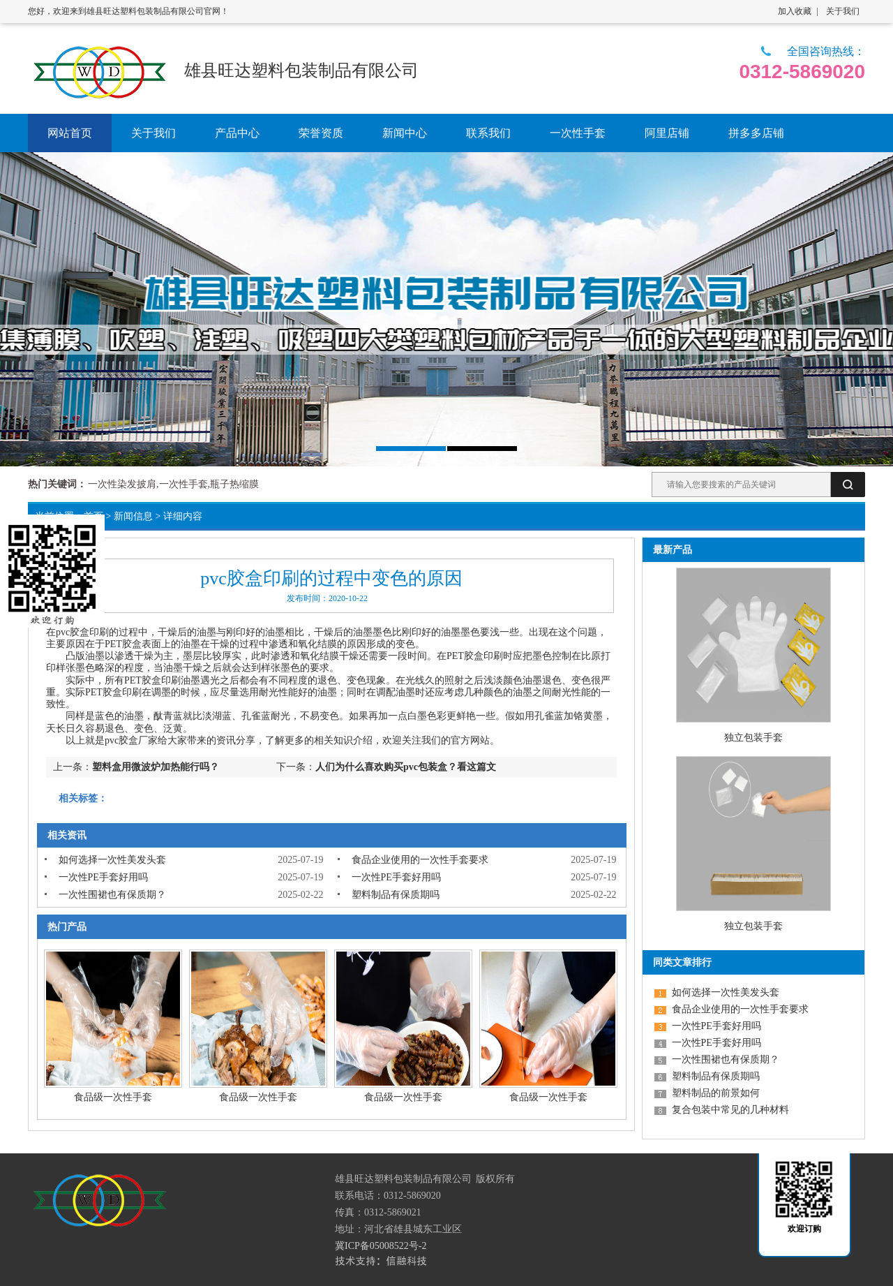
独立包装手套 (753, 737)
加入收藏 (794, 11)
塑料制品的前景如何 (716, 1093)
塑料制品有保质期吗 (396, 894)
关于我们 (843, 11)
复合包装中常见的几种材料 (730, 1109)
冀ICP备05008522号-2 (380, 1246)
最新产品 (672, 550)
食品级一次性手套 (113, 1097)
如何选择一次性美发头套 (112, 860)
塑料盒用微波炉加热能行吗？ (155, 767)
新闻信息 (133, 516)
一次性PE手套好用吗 (103, 877)
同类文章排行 (682, 962)
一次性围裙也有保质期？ (112, 894)
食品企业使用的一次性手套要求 (420, 860)
